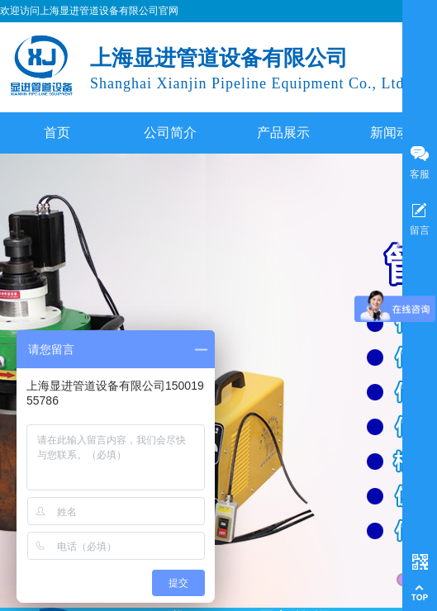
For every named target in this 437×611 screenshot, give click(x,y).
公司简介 (170, 133)
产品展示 (283, 133)
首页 (57, 133)
